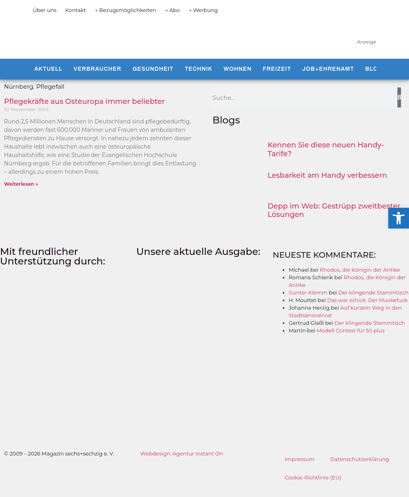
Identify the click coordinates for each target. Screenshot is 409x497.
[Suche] (399, 104)
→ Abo (172, 10)
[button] (398, 218)
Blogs (376, 76)
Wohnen (238, 76)
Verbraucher (97, 76)
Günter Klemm (308, 299)
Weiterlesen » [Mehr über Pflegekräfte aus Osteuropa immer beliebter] (21, 191)
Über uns (44, 10)
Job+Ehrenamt (328, 76)
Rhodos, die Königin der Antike (360, 276)
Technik (198, 76)
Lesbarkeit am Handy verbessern (327, 182)
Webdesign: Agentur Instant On (181, 460)
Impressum (300, 465)
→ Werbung (203, 10)
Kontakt (75, 10)
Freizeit (277, 76)
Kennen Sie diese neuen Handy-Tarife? (326, 156)
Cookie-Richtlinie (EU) (313, 484)
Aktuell (48, 76)
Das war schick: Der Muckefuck (367, 307)
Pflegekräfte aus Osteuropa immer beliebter (84, 108)
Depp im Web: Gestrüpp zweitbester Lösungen (334, 217)
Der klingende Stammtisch (373, 299)
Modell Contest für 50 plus (351, 337)
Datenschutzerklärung (359, 465)
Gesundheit (153, 76)
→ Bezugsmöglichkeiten (125, 10)
